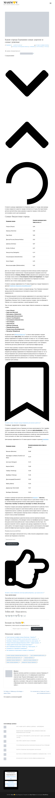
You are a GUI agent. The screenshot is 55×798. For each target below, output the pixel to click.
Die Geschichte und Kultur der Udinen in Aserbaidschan (30, 758)
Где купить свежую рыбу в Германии (26, 740)
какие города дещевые (12, 662)
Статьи (46, 46)
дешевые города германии (13, 660)
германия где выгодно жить (14, 657)
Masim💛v (11, 2)
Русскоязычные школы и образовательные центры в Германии (32, 745)
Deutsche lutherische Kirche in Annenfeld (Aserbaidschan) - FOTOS (33, 753)
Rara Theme (33, 794)
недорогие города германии (29, 662)
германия (32, 46)
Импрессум (11, 786)
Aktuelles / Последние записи (20, 46)
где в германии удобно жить (37, 655)
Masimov (8, 45)
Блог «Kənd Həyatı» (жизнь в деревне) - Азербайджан (30, 726)
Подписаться (12, 544)
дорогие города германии (30, 660)
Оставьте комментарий (42, 45)
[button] (27, 83)
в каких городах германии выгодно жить (17, 655)
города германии (28, 657)
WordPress (45, 794)
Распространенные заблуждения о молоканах (28, 749)
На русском (39, 46)
